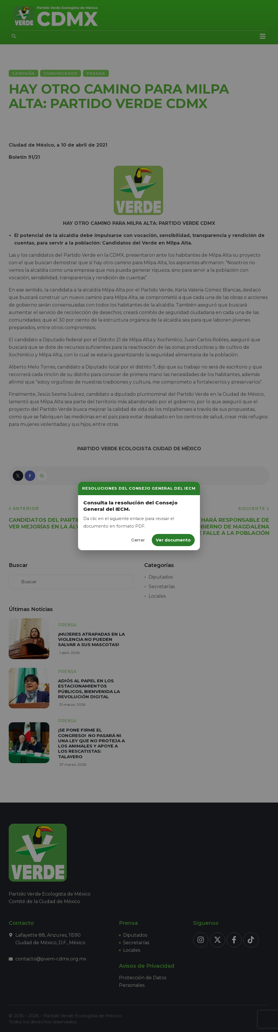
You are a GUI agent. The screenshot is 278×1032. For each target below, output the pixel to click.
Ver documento (173, 540)
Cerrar (138, 540)
